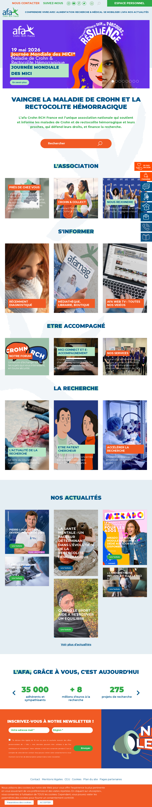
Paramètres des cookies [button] (19, 802)
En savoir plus (19, 82)
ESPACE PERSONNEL (129, 3)
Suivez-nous (53, 3)
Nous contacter (25, 3)
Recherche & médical (89, 12)
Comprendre (33, 12)
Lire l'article (17, 546)
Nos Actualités (138, 12)
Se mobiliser (111, 12)
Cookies (76, 779)
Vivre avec (49, 12)
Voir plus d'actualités (76, 644)
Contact (35, 779)
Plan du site (90, 779)
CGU (67, 779)
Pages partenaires (111, 779)
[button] (14, 693)
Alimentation (65, 12)
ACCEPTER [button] (45, 802)
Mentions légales (52, 779)
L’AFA (124, 12)
